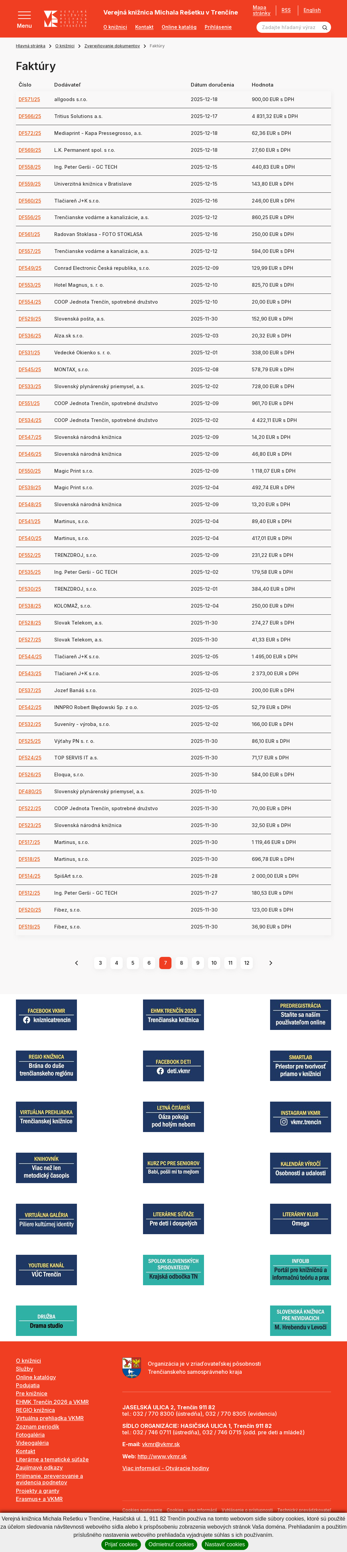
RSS (283, 10)
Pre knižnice (31, 1393)
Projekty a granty (37, 1490)
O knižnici (115, 27)
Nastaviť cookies (225, 1544)
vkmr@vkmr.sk (161, 1444)
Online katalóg (179, 27)
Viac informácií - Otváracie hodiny (165, 1468)
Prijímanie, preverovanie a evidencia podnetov (49, 1479)
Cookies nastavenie (142, 1509)
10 (214, 963)
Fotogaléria (30, 1434)
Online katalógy (36, 1377)
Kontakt (144, 27)
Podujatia (28, 1385)
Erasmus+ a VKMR (39, 1499)
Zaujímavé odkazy (39, 1467)
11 (230, 963)
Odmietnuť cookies (171, 1544)
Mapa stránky (259, 10)
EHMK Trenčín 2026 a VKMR (52, 1401)
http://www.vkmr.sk (162, 1456)
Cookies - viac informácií (192, 1509)
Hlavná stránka (30, 45)
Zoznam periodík (37, 1426)
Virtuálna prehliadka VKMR (50, 1418)
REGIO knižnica (35, 1410)
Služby (24, 1368)
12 (246, 963)
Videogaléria (32, 1442)
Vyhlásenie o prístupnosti (247, 1509)
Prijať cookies (121, 1544)
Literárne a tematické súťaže (52, 1459)
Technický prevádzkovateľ (304, 1509)
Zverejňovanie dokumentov (112, 45)
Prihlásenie (218, 27)
